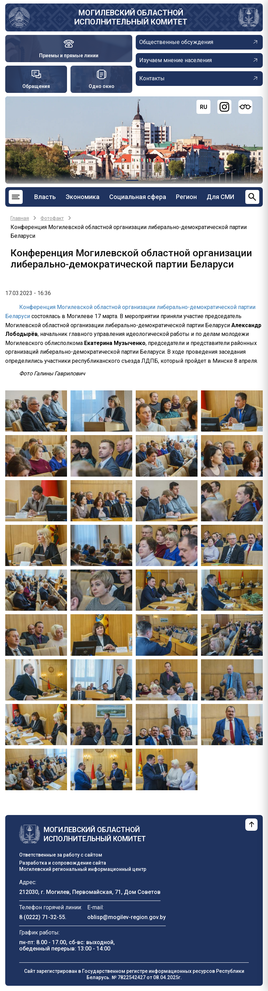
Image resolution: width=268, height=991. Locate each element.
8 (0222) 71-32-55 (42, 917)
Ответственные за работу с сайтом (60, 855)
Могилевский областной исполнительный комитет (130, 17)
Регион (186, 196)
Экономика (82, 196)
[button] (36, 411)
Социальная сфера (137, 196)
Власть (45, 196)
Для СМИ (220, 196)
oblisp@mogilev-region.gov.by (126, 917)
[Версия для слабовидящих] (245, 107)
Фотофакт (52, 218)
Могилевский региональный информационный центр (82, 869)
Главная (19, 218)
